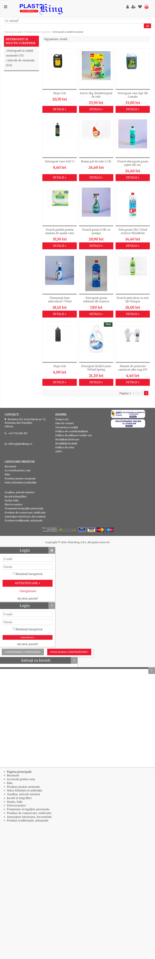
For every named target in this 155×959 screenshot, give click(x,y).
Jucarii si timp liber (16, 496)
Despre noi (61, 419)
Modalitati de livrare (67, 439)
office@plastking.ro (20, 443)
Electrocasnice (13, 504)
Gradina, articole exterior (20, 492)
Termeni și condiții (66, 427)
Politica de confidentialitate (71, 431)
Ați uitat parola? (27, 598)
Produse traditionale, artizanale (23, 520)
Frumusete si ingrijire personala (24, 508)
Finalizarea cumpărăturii (69, 652)
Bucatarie (10, 466)
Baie (7, 474)
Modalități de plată (66, 443)
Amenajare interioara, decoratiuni (25, 516)
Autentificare (27, 637)
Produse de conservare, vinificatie (25, 512)
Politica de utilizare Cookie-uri (73, 435)
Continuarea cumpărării (23, 652)
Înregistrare (27, 591)
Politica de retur (64, 447)
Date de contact (64, 423)
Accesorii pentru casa (17, 470)
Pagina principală (13, 32)
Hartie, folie (12, 500)
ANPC (58, 451)
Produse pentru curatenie (37, 32)
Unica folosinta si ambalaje (21, 482)
